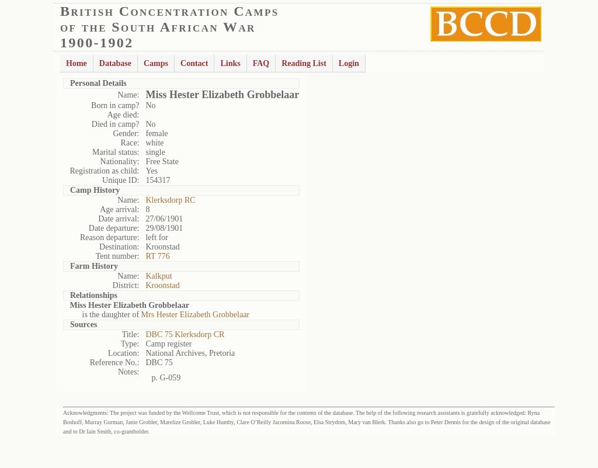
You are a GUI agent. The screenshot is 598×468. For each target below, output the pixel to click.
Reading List (303, 63)
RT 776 (157, 256)
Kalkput (158, 276)
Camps (156, 63)
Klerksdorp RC (170, 200)
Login (349, 63)
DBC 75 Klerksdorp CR (184, 334)
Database (115, 63)
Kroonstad (162, 285)
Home (76, 63)
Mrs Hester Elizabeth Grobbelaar (195, 314)
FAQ (261, 63)
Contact (194, 63)
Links (230, 63)
